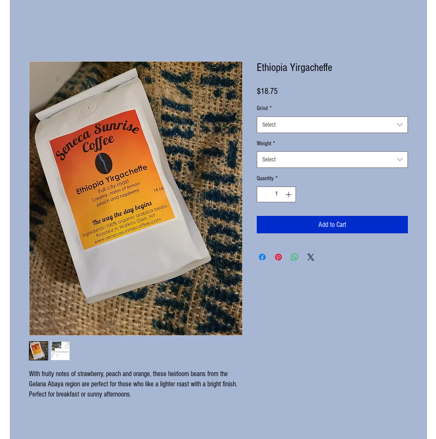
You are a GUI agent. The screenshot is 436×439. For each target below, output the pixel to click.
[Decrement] (263, 194)
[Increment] (289, 194)
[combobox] (332, 124)
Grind (264, 108)
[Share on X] (311, 257)
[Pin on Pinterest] (278, 257)
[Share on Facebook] (262, 257)
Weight (266, 143)
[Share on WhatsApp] (295, 257)
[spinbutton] (276, 194)
